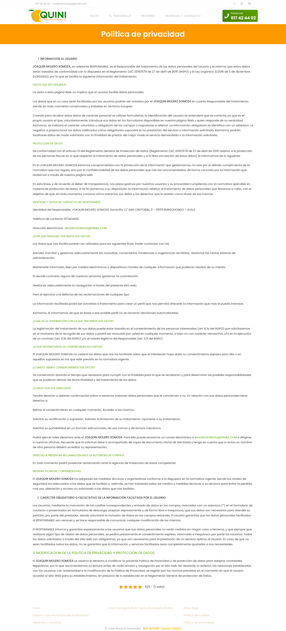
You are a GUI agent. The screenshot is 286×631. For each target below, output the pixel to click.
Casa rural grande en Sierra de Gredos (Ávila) (140, 608)
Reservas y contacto (47, 622)
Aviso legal (191, 608)
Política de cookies (197, 615)
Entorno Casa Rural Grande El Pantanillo (61, 615)
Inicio (36, 608)
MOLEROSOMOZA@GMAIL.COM (86, 228)
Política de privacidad (199, 622)
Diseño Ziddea (171, 628)
